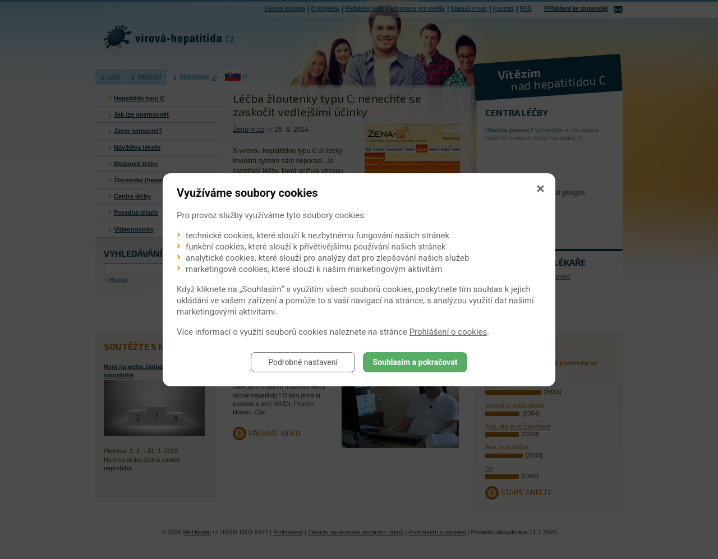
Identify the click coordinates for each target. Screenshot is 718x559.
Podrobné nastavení (303, 362)
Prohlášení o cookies (448, 332)
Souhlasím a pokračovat (415, 362)
